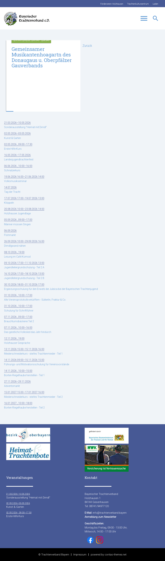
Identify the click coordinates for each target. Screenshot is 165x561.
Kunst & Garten (17, 135)
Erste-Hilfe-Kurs (18, 146)
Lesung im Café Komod (17, 254)
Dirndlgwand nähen (24, 243)
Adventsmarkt (17, 383)
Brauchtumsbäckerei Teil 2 (19, 319)
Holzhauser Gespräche (17, 340)
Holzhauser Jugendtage (24, 211)
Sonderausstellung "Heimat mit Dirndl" (25, 125)
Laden (155, 4)
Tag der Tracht (12, 189)
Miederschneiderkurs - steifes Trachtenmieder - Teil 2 (33, 394)
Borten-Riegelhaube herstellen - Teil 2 (24, 405)
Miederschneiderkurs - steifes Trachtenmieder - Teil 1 (33, 351)
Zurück (87, 46)
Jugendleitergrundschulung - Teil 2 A (24, 265)
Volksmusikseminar (24, 179)
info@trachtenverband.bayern (110, 512)
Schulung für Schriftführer (18, 308)
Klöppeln (24, 200)
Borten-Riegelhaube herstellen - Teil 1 (24, 373)
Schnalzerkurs (18, 168)
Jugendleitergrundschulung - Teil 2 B (24, 276)
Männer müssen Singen (18, 222)
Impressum (79, 554)
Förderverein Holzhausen (111, 4)
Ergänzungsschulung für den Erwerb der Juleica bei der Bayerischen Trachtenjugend (51, 286)
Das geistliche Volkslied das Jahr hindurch (27, 329)
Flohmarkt (10, 232)
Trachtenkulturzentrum (138, 4)
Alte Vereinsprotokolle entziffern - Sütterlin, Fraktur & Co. (35, 297)
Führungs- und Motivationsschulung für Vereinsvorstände (36, 362)
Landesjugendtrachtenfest (18, 157)
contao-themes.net (115, 554)
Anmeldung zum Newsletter (100, 516)
